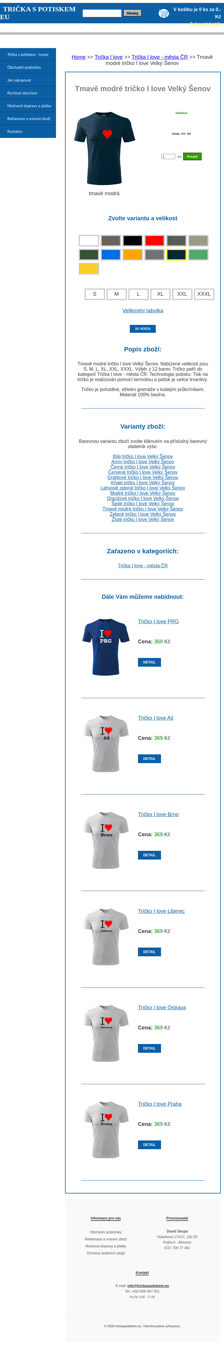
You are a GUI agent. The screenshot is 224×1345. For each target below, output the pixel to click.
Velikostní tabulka (143, 311)
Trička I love (108, 57)
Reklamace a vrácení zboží (28, 118)
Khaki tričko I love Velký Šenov (143, 482)
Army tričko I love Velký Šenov (142, 461)
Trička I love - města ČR (160, 57)
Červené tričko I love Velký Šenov (143, 472)
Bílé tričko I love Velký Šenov (143, 456)
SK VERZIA (142, 328)
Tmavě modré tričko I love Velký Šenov (142, 508)
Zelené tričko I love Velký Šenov (143, 514)
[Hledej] (102, 13)
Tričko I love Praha (159, 1104)
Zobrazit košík (205, 24)
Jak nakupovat (19, 80)
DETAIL (149, 662)
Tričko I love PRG (158, 621)
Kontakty (14, 131)
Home (79, 57)
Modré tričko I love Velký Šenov (142, 493)
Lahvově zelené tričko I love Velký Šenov (143, 487)
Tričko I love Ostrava (162, 1007)
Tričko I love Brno (158, 814)
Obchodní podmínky (24, 67)
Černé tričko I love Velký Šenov (143, 466)
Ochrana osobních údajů (106, 1253)
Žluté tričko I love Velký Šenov (143, 519)
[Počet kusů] (168, 156)
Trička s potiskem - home (27, 54)
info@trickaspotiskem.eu (148, 1286)
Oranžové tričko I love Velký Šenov (143, 498)
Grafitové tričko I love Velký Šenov (142, 477)
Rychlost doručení (22, 93)
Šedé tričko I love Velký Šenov (142, 503)
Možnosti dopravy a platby (29, 105)
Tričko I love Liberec (161, 911)
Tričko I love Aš (155, 718)
